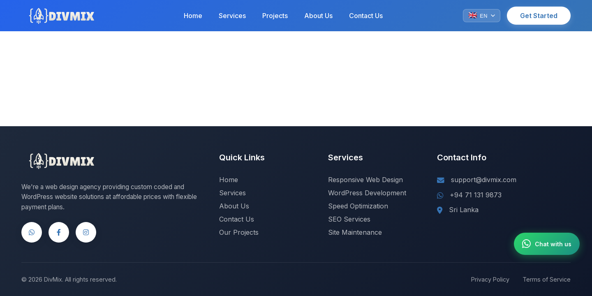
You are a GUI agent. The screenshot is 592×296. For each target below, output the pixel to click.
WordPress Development (367, 193)
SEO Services (349, 219)
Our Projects (239, 232)
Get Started (538, 16)
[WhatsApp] (31, 232)
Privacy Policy (490, 279)
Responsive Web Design (365, 180)
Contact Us (366, 16)
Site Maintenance (355, 232)
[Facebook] (59, 232)
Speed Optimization (358, 206)
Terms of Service (547, 279)
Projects (275, 16)
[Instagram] (86, 232)
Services (232, 16)
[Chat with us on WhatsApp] (547, 244)
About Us (318, 16)
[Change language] (481, 15)
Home (193, 16)
